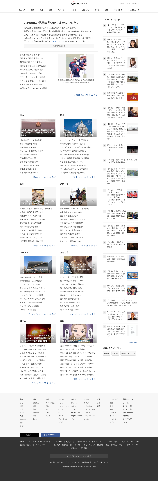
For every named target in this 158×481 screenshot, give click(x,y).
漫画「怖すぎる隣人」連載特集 (72, 349)
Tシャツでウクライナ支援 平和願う (74, 140)
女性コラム (88, 406)
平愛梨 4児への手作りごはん (31, 238)
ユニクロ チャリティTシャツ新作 (33, 349)
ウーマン (78, 445)
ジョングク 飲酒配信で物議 (31, 230)
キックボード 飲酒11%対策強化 (32, 378)
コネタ (73, 406)
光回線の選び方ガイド (45, 442)
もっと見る (133, 342)
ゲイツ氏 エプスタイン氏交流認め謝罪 (75, 147)
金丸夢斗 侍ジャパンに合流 (71, 212)
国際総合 (23, 419)
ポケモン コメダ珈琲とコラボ (31, 371)
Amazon (107, 353)
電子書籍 (84, 448)
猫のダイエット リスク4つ (70, 295)
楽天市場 (115, 353)
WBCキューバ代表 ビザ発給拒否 (73, 165)
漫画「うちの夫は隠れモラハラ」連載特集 (77, 375)
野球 (47, 406)
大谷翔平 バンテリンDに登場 (71, 238)
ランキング (118, 10)
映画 (34, 406)
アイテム (103, 442)
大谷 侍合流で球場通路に (30, 227)
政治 (21, 409)
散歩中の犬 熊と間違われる (71, 288)
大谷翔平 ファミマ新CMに (30, 216)
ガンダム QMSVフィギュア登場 (32, 299)
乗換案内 (100, 445)
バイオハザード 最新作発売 (31, 140)
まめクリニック (69, 442)
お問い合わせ (103, 462)
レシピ (84, 445)
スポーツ (61, 10)
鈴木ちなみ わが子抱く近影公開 (32, 219)
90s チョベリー (89, 416)
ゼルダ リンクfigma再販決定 (31, 302)
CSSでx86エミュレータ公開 (31, 277)
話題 (98, 406)
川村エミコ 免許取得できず (31, 234)
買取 (123, 442)
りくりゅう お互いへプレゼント (33, 81)
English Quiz (75, 412)
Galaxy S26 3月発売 (28, 310)
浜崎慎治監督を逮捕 (28, 147)
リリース (126, 403)
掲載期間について (59, 46)
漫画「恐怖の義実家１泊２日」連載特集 (76, 360)
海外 (41, 10)
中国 (21, 423)
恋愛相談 (65, 445)
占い (71, 445)
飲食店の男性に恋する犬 (69, 306)
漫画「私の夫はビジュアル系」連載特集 (76, 367)
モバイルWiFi (40, 445)
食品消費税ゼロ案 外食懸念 (31, 281)
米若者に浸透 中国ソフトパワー (72, 162)
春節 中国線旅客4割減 (28, 144)
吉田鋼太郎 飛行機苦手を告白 (31, 212)
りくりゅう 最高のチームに (71, 241)
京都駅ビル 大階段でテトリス (31, 367)
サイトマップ (127, 419)
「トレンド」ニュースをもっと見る (42, 314)
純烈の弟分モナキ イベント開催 (33, 88)
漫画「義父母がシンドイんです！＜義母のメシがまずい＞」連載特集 (78, 364)
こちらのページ (57, 41)
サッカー (49, 409)
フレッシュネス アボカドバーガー (33, 288)
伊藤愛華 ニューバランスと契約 (72, 219)
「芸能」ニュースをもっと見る (44, 246)
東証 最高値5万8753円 (29, 173)
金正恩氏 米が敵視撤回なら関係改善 (74, 155)
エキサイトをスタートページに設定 (79, 456)
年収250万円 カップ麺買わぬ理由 (33, 357)
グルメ (60, 416)
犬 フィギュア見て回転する (71, 310)
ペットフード (128, 445)
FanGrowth (58, 442)
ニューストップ (124, 4)
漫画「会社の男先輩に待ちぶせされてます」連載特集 (78, 353)
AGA (136, 445)
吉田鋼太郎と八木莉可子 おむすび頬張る (36, 209)
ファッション (63, 419)
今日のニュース (134, 10)
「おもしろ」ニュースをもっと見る (83, 314)
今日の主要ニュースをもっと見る (85, 95)
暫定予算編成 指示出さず (30, 55)
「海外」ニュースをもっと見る (84, 177)
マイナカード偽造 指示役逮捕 (31, 151)
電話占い (117, 442)
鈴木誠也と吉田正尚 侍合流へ (72, 227)
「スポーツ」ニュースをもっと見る (83, 246)
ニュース (21, 10)
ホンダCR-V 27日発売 (28, 155)
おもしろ (85, 10)
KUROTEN (32, 442)
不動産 (107, 445)
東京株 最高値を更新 (28, 169)
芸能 (50, 10)
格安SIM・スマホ (133, 442)
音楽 (34, 409)
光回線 (22, 445)
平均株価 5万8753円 (28, 158)
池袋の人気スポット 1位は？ (32, 73)
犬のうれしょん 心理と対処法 (72, 284)
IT (59, 412)
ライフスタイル (89, 409)
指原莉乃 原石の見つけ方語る (31, 241)
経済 (21, 406)
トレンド (73, 10)
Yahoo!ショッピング (128, 353)
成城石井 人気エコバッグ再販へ (32, 360)
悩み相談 (57, 445)
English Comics (76, 416)
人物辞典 (126, 416)
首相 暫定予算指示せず (29, 162)
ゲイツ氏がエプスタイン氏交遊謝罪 (74, 169)
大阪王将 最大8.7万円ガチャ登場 (33, 375)
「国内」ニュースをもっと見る (44, 177)
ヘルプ (125, 422)
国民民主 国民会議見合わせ (31, 58)
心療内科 (95, 442)
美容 (120, 445)
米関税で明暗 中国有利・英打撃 (72, 144)
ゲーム (60, 409)
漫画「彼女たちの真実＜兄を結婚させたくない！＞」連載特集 (78, 371)
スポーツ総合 (50, 403)
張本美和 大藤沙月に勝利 (70, 234)
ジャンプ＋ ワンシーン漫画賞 (31, 295)
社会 (21, 403)
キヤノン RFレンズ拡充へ (30, 306)
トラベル (87, 412)
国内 (32, 10)
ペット (73, 419)
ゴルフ (48, 412)
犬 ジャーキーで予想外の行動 (72, 277)
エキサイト (135, 4)
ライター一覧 (127, 406)
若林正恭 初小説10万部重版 (31, 223)
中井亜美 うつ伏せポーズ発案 (32, 77)
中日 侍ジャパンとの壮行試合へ (72, 223)
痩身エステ (75, 448)
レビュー (61, 403)
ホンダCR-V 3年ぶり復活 (30, 165)
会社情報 (53, 462)
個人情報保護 (86, 462)
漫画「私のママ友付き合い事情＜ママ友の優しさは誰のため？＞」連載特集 (78, 346)
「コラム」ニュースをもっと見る (43, 383)
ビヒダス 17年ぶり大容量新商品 (32, 346)
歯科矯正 (114, 445)
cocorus (49, 445)
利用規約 (60, 462)
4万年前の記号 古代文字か (31, 62)
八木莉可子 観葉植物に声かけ (32, 85)
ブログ (110, 442)
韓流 (34, 416)
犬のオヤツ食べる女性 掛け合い (72, 292)
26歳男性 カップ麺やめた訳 (31, 70)
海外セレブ (36, 412)
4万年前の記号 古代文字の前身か (73, 151)
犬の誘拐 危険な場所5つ (69, 299)
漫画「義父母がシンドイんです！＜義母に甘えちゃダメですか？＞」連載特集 (78, 357)
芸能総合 (36, 403)
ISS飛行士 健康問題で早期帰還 (72, 173)
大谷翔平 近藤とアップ (69, 216)
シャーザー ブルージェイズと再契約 (74, 209)
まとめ (22, 412)
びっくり (74, 403)
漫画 (106, 10)
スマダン (87, 403)
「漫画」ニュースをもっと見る (84, 379)
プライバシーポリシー (72, 462)
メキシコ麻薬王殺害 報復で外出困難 (74, 158)
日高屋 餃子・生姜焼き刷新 (31, 364)
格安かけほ (30, 445)
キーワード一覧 (128, 412)
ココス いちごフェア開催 (30, 284)
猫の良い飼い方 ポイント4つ (71, 281)
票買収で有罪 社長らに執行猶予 (33, 66)
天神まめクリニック (83, 442)
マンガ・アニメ (63, 406)
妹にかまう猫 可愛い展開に (71, 302)
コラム (97, 10)
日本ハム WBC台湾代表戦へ (71, 230)
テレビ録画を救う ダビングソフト (33, 292)
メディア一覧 (127, 409)
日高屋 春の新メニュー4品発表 (32, 353)
